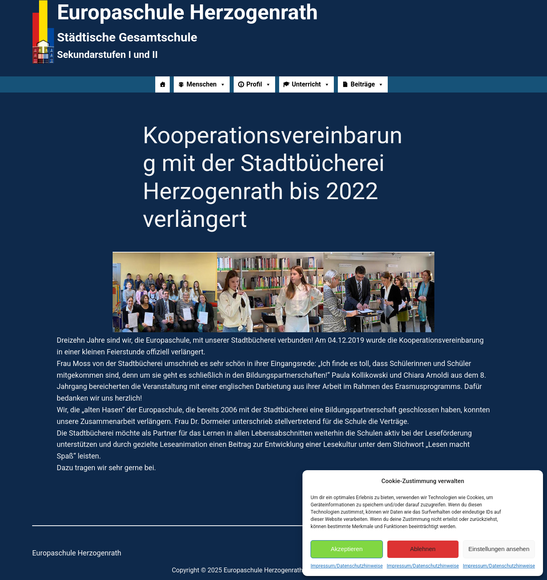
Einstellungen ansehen (498, 548)
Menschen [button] (206, 84)
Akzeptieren (346, 548)
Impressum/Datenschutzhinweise (346, 566)
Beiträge (367, 84)
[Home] (162, 84)
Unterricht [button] (311, 84)
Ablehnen (422, 548)
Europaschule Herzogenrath (76, 553)
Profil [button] (259, 84)
